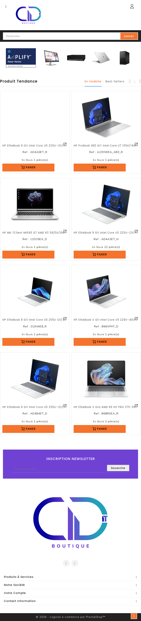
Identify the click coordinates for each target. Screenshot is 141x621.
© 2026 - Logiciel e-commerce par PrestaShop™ (70, 617)
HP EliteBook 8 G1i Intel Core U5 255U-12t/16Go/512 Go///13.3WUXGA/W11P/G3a (60, 407)
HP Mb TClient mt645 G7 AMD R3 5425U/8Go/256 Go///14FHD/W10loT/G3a (56, 233)
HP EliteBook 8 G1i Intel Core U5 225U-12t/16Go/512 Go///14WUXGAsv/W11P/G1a (60, 146)
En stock (27, 160)
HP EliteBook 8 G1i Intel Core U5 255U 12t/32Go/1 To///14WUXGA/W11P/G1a (56, 320)
